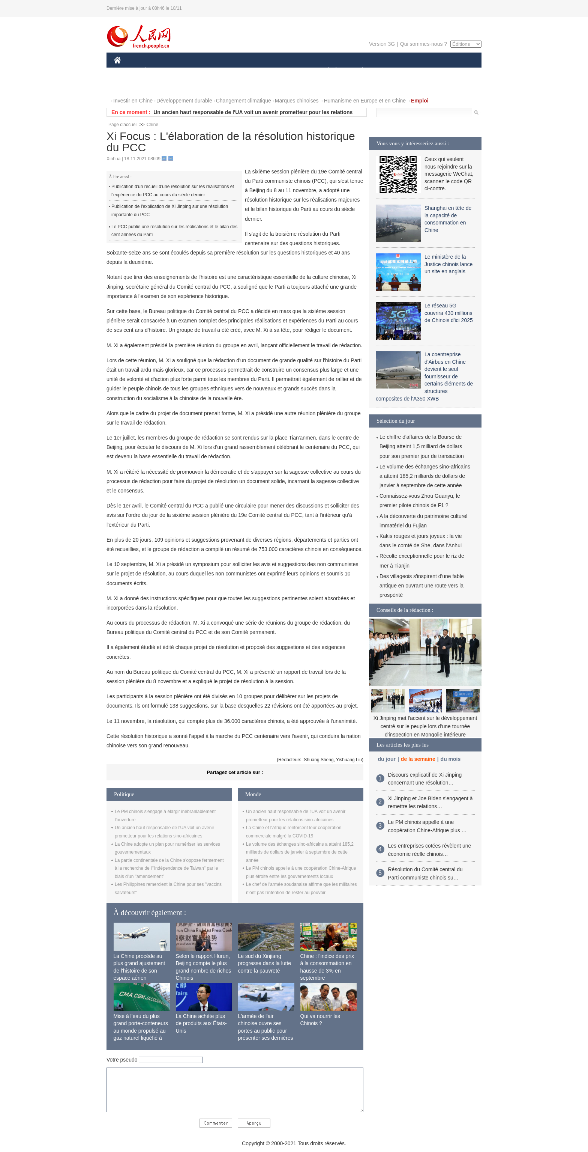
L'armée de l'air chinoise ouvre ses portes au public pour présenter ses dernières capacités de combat (265, 1030)
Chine (152, 124)
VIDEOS (159, 86)
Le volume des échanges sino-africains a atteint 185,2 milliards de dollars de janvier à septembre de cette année (300, 852)
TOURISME (420, 71)
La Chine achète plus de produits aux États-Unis (201, 1023)
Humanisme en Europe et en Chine (365, 101)
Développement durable (184, 101)
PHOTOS (129, 86)
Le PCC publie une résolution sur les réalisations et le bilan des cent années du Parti (174, 231)
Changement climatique (243, 101)
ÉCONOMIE (159, 71)
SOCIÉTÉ (325, 71)
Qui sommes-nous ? (423, 44)
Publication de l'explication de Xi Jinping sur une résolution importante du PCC (169, 210)
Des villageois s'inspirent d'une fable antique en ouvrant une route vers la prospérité (422, 585)
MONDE (194, 71)
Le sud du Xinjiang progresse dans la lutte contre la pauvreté (264, 963)
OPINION (455, 71)
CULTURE (291, 71)
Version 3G (382, 44)
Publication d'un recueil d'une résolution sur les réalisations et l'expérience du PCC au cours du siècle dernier (172, 190)
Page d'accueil (123, 124)
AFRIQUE (225, 71)
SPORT (388, 71)
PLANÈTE (358, 71)
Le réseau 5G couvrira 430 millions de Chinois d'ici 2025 (448, 313)
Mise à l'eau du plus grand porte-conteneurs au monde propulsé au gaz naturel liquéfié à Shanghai (141, 1030)
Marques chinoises (297, 101)
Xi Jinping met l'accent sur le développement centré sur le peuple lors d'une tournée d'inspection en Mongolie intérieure (425, 726)
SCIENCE (258, 71)
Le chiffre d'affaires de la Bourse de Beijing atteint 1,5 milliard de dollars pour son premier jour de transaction (422, 446)
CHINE (127, 71)
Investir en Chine (133, 101)
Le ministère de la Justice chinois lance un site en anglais (448, 264)
